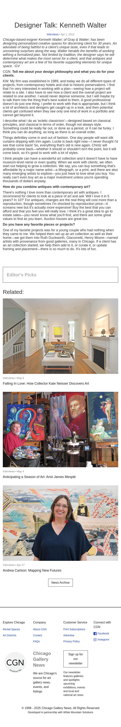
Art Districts (9, 635)
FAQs (36, 641)
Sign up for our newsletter (75, 659)
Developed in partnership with (60, 712)
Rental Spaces (11, 629)
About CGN (40, 629)
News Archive (60, 582)
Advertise (68, 635)
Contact (37, 635)
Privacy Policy (71, 641)
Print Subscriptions (74, 629)
